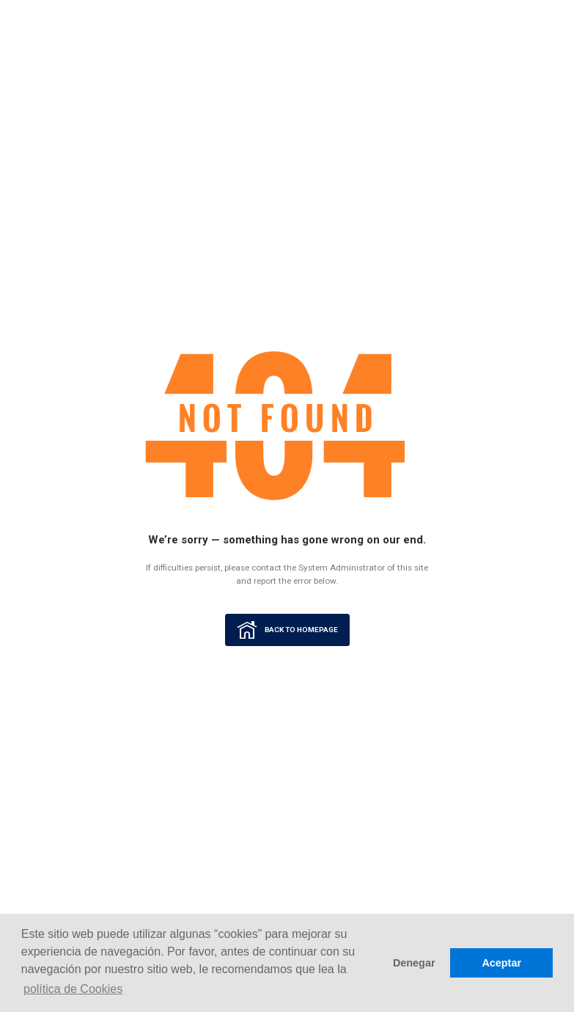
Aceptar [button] (501, 963)
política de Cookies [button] (72, 989)
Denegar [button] (414, 963)
